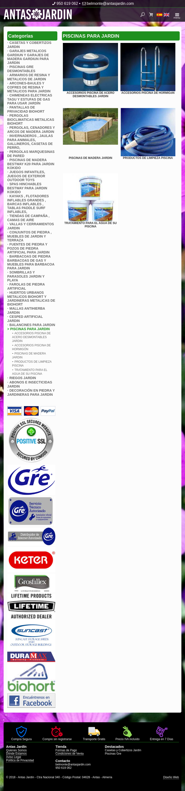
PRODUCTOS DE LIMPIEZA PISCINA (148, 158)
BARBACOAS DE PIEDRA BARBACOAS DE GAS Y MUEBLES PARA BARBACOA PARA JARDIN (30, 262)
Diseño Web (171, 777)
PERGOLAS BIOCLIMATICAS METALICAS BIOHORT (30, 119)
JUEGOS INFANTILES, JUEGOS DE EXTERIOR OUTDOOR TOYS (26, 176)
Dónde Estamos (16, 753)
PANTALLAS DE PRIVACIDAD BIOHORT (26, 109)
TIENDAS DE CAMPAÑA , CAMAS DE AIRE (28, 218)
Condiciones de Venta (69, 753)
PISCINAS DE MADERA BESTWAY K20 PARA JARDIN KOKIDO (30, 164)
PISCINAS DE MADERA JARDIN (90, 158)
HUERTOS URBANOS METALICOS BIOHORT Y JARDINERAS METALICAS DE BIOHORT (31, 298)
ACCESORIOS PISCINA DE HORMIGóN (147, 93)
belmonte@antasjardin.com (107, 3)
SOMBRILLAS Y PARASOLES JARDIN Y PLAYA (26, 276)
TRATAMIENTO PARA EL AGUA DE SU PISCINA (90, 224)
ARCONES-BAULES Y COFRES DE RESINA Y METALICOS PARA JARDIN (28, 87)
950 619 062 (64, 3)
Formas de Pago (66, 750)
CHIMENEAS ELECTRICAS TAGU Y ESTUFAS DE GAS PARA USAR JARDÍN (29, 99)
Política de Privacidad (20, 760)
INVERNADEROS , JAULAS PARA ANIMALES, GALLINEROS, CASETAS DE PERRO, (30, 142)
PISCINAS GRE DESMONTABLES (21, 69)
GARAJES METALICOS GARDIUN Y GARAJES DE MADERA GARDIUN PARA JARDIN (28, 57)
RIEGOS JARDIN (22, 378)
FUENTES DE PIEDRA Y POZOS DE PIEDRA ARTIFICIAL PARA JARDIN (28, 248)
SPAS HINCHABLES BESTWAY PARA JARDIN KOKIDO (27, 188)
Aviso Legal (13, 757)
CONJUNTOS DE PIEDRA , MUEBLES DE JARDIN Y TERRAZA (29, 236)
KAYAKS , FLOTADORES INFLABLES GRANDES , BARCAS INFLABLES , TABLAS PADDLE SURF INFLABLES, (28, 204)
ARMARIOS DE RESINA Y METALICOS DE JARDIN (28, 77)
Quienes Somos (16, 750)
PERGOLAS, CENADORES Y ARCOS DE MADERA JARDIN (31, 130)
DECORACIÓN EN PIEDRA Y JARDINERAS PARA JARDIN (31, 392)
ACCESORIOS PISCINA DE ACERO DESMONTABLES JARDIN (31, 337)
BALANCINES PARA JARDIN (32, 325)
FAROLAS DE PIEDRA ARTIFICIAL (26, 286)
